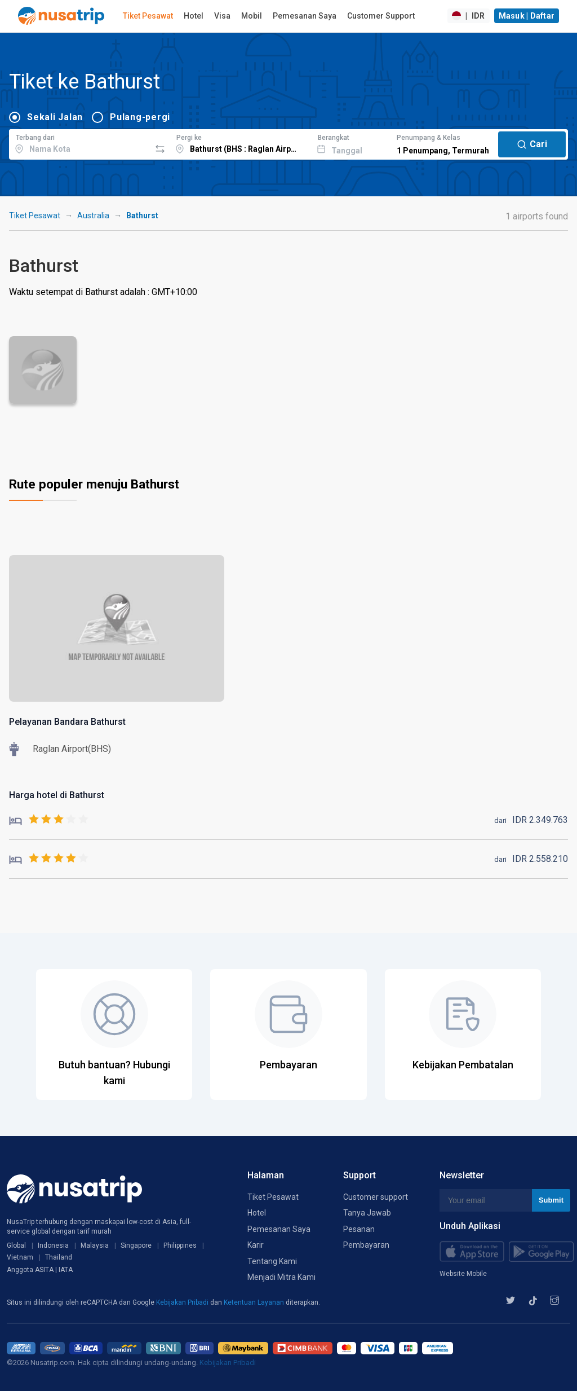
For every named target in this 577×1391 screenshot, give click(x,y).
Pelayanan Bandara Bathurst (67, 721)
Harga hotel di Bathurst (56, 795)
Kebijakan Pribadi (183, 1302)
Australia (93, 215)
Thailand (58, 1257)
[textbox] (79, 142)
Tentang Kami (272, 1261)
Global (16, 1245)
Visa (222, 15)
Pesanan (359, 1229)
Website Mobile (463, 1274)
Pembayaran (366, 1244)
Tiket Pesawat (148, 15)
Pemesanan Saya (304, 15)
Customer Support (381, 15)
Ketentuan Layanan (255, 1302)
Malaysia (95, 1245)
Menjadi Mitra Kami (281, 1277)
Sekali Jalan (55, 117)
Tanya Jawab (367, 1212)
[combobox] (79, 142)
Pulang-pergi (140, 117)
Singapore (136, 1245)
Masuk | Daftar (527, 15)
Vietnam (20, 1257)
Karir (255, 1244)
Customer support (375, 1196)
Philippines (180, 1245)
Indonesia (53, 1245)
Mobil (251, 15)
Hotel (193, 15)
